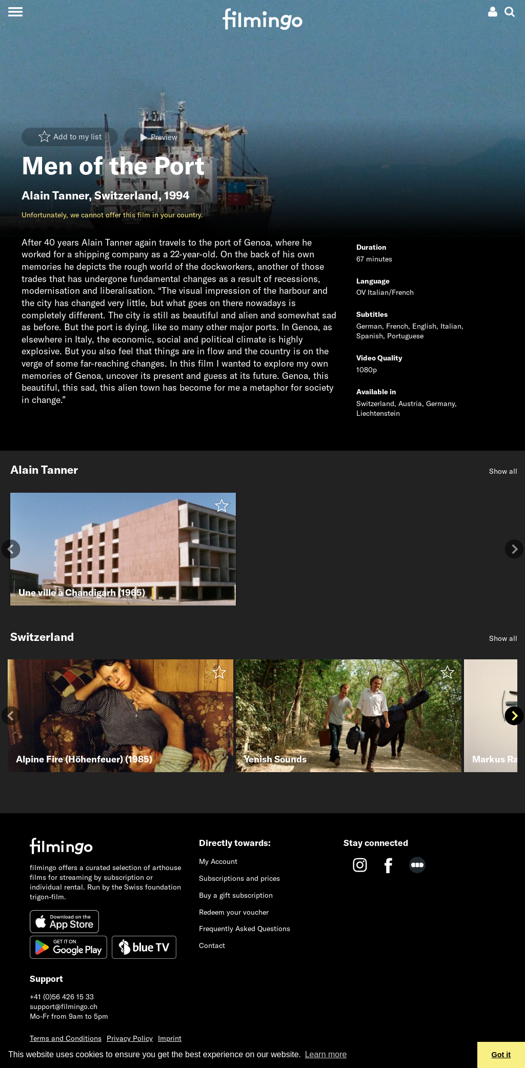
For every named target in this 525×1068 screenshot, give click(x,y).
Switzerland (126, 195)
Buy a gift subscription (236, 895)
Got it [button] (501, 1055)
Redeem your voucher (234, 912)
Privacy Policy (130, 1038)
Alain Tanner (55, 195)
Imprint (169, 1038)
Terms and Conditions (66, 1038)
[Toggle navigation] (15, 11)
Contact (212, 945)
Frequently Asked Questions (244, 928)
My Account (218, 861)
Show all (503, 471)
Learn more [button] (326, 1054)
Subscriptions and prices (239, 878)
